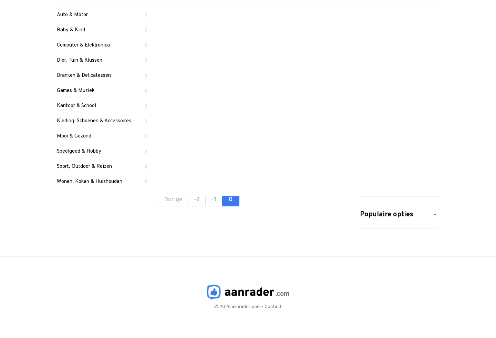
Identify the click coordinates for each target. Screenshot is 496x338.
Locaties (269, 16)
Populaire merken (399, 182)
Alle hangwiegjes (170, 41)
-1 (213, 200)
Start (127, 41)
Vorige (174, 200)
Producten (219, 16)
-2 (197, 200)
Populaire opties (399, 215)
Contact (273, 307)
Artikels (315, 16)
